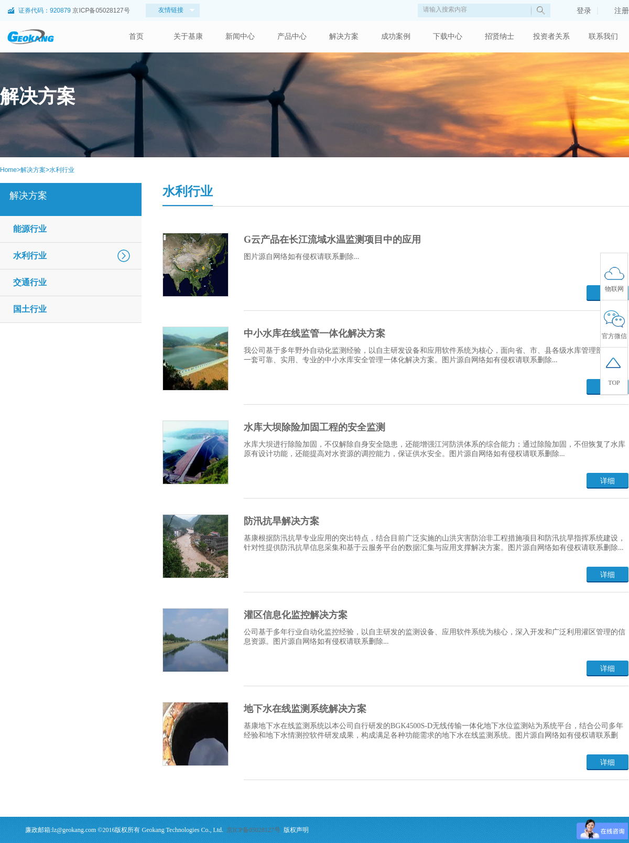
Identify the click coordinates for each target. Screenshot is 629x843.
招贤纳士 (499, 36)
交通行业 (30, 282)
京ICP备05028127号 (100, 10)
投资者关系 (551, 36)
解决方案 (344, 36)
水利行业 (61, 170)
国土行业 (30, 309)
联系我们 (603, 36)
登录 (578, 10)
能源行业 (30, 228)
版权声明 (296, 830)
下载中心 (447, 36)
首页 (136, 36)
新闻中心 (240, 36)
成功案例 (395, 36)
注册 (616, 10)
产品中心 (292, 36)
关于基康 (188, 36)
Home (8, 170)
